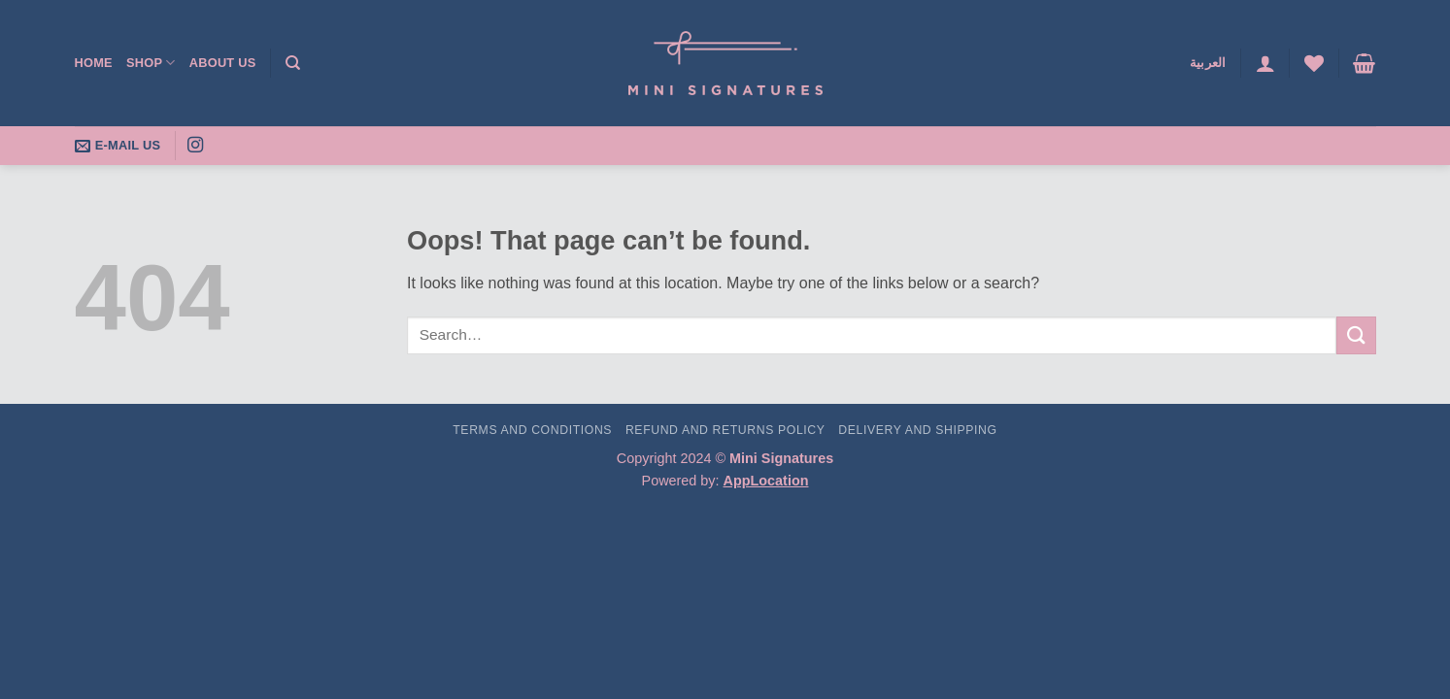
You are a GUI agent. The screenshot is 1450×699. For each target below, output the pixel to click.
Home (94, 62)
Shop (151, 62)
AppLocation (766, 480)
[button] (1265, 63)
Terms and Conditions (532, 430)
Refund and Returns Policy (725, 430)
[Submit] (1355, 335)
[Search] (293, 63)
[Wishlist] (1314, 63)
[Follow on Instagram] (195, 145)
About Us (222, 62)
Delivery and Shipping (917, 430)
